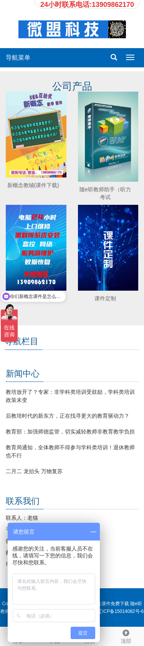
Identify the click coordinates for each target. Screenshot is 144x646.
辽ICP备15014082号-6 (121, 611)
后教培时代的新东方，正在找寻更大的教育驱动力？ (67, 416)
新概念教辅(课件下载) (33, 185)
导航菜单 (18, 57)
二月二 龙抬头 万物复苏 (34, 471)
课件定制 (105, 298)
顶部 (126, 635)
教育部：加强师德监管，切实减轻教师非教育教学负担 (70, 431)
